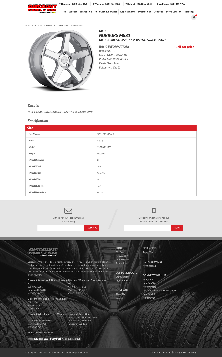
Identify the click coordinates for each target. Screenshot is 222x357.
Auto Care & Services (106, 11)
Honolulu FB (149, 294)
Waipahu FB (149, 297)
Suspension (86, 11)
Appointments (127, 11)
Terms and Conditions (161, 352)
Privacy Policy (179, 352)
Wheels (73, 11)
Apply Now (148, 252)
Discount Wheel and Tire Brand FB (160, 290)
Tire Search (121, 252)
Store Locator (173, 11)
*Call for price (184, 47)
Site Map (192, 352)
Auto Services (122, 259)
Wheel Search (122, 255)
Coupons (158, 11)
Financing (189, 11)
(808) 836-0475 (45, 332)
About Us (120, 294)
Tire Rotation (149, 265)
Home (28, 25)
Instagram (148, 279)
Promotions (144, 11)
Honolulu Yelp (149, 282)
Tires (63, 11)
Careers (119, 297)
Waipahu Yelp (149, 286)
